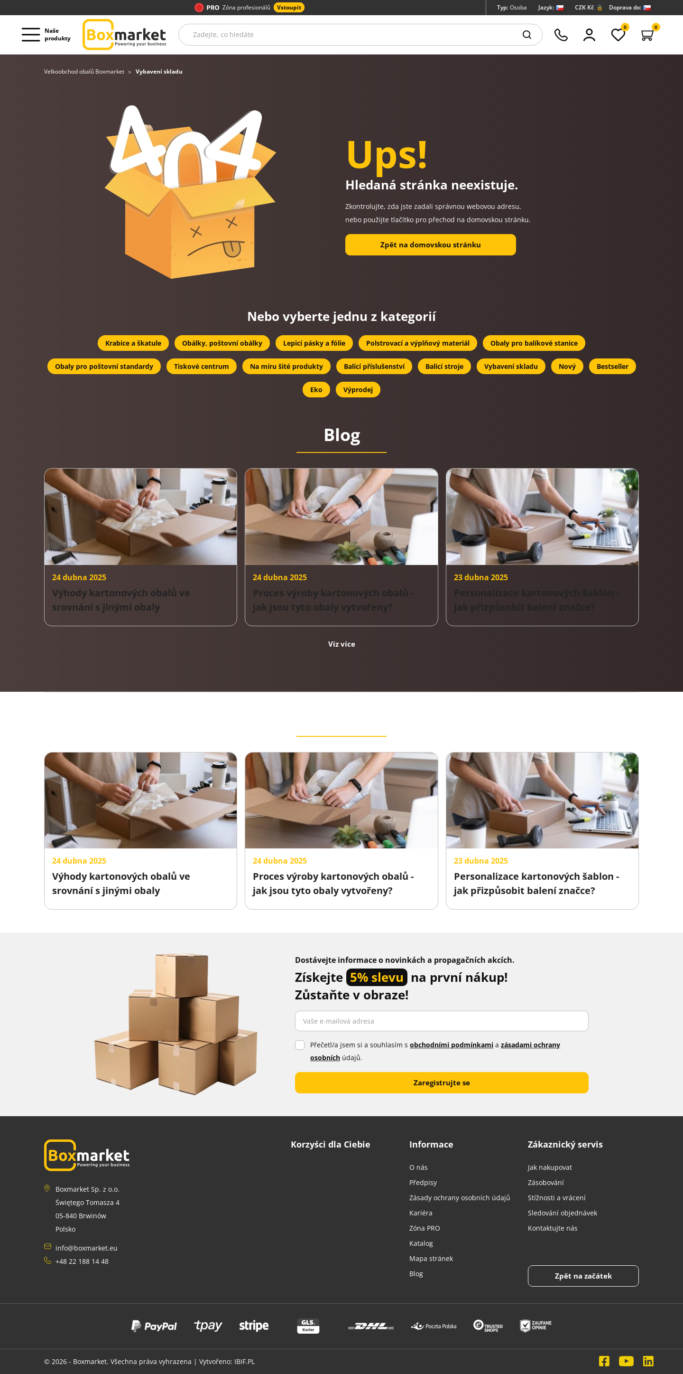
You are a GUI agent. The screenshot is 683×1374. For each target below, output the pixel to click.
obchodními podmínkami (451, 1045)
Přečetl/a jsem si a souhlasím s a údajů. (435, 1051)
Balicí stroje (444, 366)
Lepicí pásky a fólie (314, 343)
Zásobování (546, 1182)
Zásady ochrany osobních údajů (459, 1197)
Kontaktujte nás (553, 1228)
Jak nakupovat (550, 1167)
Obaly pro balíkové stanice (534, 343)
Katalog (421, 1243)
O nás (418, 1167)
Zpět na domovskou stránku (430, 244)
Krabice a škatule (133, 343)
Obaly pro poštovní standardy (104, 366)
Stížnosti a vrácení (557, 1197)
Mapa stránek (431, 1258)
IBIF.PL (244, 1361)
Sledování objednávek (562, 1212)
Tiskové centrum (201, 366)
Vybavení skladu (511, 366)
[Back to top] (583, 1276)
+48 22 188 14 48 (82, 1261)
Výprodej (358, 389)
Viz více (341, 644)
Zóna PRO (424, 1228)
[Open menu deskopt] (49, 34)
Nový (567, 366)
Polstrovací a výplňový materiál (418, 343)
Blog (416, 1273)
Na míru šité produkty (286, 366)
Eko (316, 389)
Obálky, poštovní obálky (222, 343)
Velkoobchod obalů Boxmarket (85, 71)
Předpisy (423, 1182)
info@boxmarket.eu (86, 1247)
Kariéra (421, 1212)
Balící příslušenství (374, 366)
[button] (648, 35)
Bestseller (612, 366)
